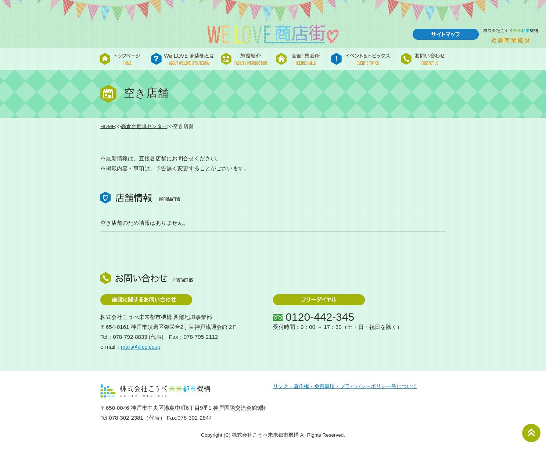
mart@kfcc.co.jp (141, 347)
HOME (107, 126)
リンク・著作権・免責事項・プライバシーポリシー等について (345, 386)
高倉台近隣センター (144, 126)
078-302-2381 (126, 418)
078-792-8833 (130, 337)
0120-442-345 (319, 317)
